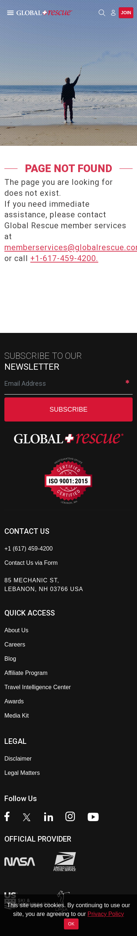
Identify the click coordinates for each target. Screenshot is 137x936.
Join (126, 12)
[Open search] (102, 12)
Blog (10, 659)
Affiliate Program (25, 673)
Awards (14, 701)
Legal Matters (22, 773)
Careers (14, 644)
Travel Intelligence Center (37, 687)
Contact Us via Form (31, 563)
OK (71, 924)
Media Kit (16, 715)
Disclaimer (18, 759)
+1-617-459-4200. (64, 258)
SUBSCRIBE (68, 409)
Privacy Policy (106, 914)
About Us (16, 630)
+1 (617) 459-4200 (28, 548)
